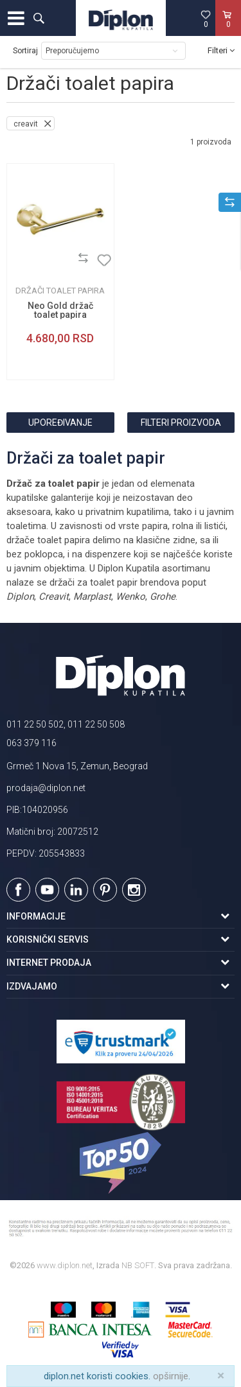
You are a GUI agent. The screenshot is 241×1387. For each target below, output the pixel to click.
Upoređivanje (60, 422)
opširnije (170, 1376)
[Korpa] (228, 31)
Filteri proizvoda (181, 422)
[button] (38, 18)
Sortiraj (25, 50)
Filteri (221, 50)
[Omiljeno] (205, 18)
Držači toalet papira (60, 290)
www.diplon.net (65, 1265)
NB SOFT (137, 1265)
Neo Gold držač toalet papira (60, 310)
